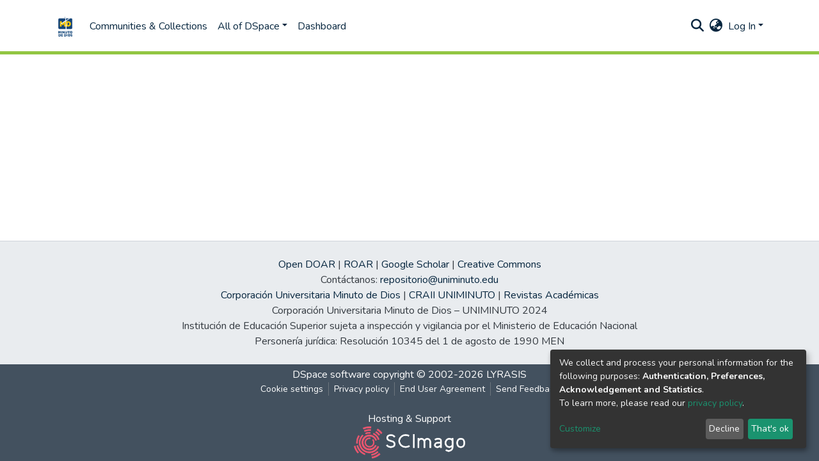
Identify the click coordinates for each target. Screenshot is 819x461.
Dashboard (322, 26)
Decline (724, 429)
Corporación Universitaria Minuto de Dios (311, 295)
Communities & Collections (148, 26)
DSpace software (331, 375)
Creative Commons (499, 264)
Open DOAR (306, 264)
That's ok (770, 429)
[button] (716, 26)
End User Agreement (442, 389)
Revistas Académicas (551, 295)
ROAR (358, 264)
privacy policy (715, 403)
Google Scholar (415, 264)
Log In (742, 26)
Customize (580, 429)
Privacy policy (361, 389)
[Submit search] (698, 26)
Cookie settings (291, 389)
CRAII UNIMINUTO (452, 295)
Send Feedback (527, 389)
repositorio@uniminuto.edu (439, 280)
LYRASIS (506, 375)
